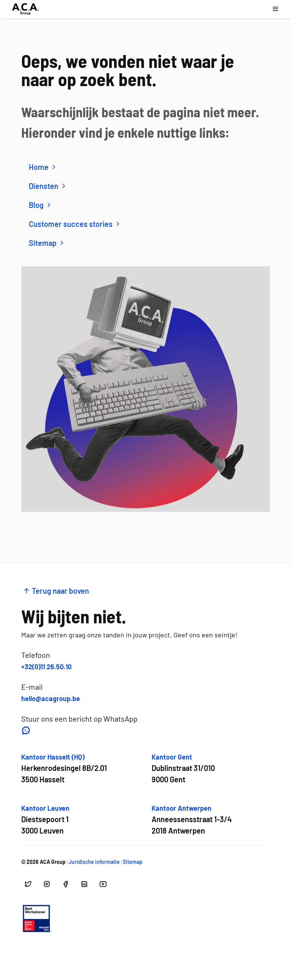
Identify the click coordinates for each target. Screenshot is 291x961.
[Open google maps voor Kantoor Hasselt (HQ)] (64, 768)
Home (43, 166)
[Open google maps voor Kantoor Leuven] (45, 819)
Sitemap (47, 242)
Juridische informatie (94, 862)
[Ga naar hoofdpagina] (25, 9)
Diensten (48, 185)
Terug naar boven (56, 590)
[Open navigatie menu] (275, 9)
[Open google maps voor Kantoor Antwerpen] (192, 819)
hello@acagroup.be (50, 698)
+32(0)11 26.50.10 (46, 666)
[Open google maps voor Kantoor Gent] (183, 768)
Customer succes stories (75, 223)
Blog (41, 204)
